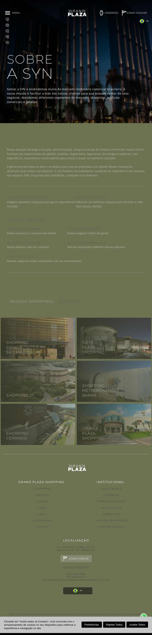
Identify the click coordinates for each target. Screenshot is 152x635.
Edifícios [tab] (70, 310)
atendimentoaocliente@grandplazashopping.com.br (76, 579)
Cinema (42, 501)
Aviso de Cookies (111, 526)
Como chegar (79, 558)
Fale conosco (111, 488)
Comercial (112, 495)
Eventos (42, 526)
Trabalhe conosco (111, 501)
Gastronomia (42, 520)
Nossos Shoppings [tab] (32, 310)
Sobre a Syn (112, 514)
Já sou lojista (111, 507)
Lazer (42, 507)
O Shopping (42, 488)
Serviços (42, 495)
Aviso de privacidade (111, 520)
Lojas (42, 514)
